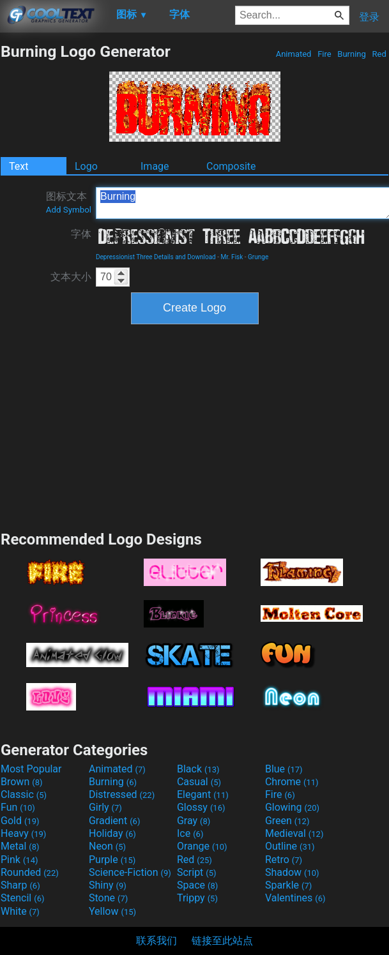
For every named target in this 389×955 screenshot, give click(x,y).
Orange (202, 846)
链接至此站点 (222, 941)
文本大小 (70, 277)
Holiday (112, 833)
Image (155, 166)
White (20, 911)
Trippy (197, 898)
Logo (86, 166)
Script (197, 872)
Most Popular (31, 769)
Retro (283, 859)
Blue (284, 769)
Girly (105, 807)
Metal (20, 846)
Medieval (294, 833)
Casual (199, 782)
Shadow (292, 872)
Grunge (258, 256)
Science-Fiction (130, 872)
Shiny (107, 885)
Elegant (203, 794)
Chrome (292, 782)
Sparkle (288, 885)
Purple (112, 859)
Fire (324, 54)
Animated (293, 54)
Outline (290, 846)
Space (197, 885)
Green (287, 821)
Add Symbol (68, 209)
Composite (231, 166)
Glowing (292, 807)
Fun (18, 807)
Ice (190, 833)
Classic (24, 794)
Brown (21, 782)
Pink (19, 859)
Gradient (114, 821)
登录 (369, 17)
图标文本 (68, 202)
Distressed (122, 794)
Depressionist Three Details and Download (156, 256)
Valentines (295, 898)
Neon (107, 846)
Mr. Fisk (231, 256)
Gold (20, 821)
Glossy (201, 807)
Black (198, 769)
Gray (193, 821)
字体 (81, 234)
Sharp (20, 885)
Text (18, 166)
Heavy (23, 833)
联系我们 (156, 941)
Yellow (112, 911)
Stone (108, 898)
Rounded (30, 872)
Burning (351, 54)
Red (379, 54)
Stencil (22, 898)
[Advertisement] (195, 425)
